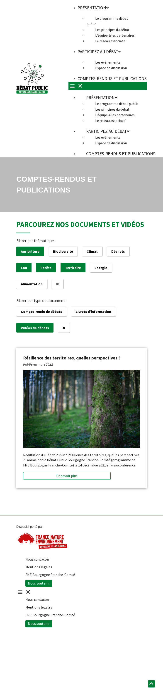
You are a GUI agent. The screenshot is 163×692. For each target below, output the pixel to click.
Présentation (101, 97)
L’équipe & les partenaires (115, 35)
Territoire (73, 267)
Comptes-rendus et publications (112, 78)
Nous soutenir (39, 583)
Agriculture (30, 251)
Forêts (46, 267)
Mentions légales (38, 567)
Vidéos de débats (35, 328)
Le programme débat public (107, 21)
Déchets (118, 251)
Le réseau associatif (110, 41)
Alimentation (32, 284)
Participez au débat (99, 51)
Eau (24, 267)
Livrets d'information (93, 311)
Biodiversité (63, 251)
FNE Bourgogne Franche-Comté (50, 574)
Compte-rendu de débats (41, 311)
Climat (92, 251)
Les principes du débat (112, 29)
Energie (101, 267)
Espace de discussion (111, 68)
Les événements (107, 62)
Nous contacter (37, 559)
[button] (67, 475)
